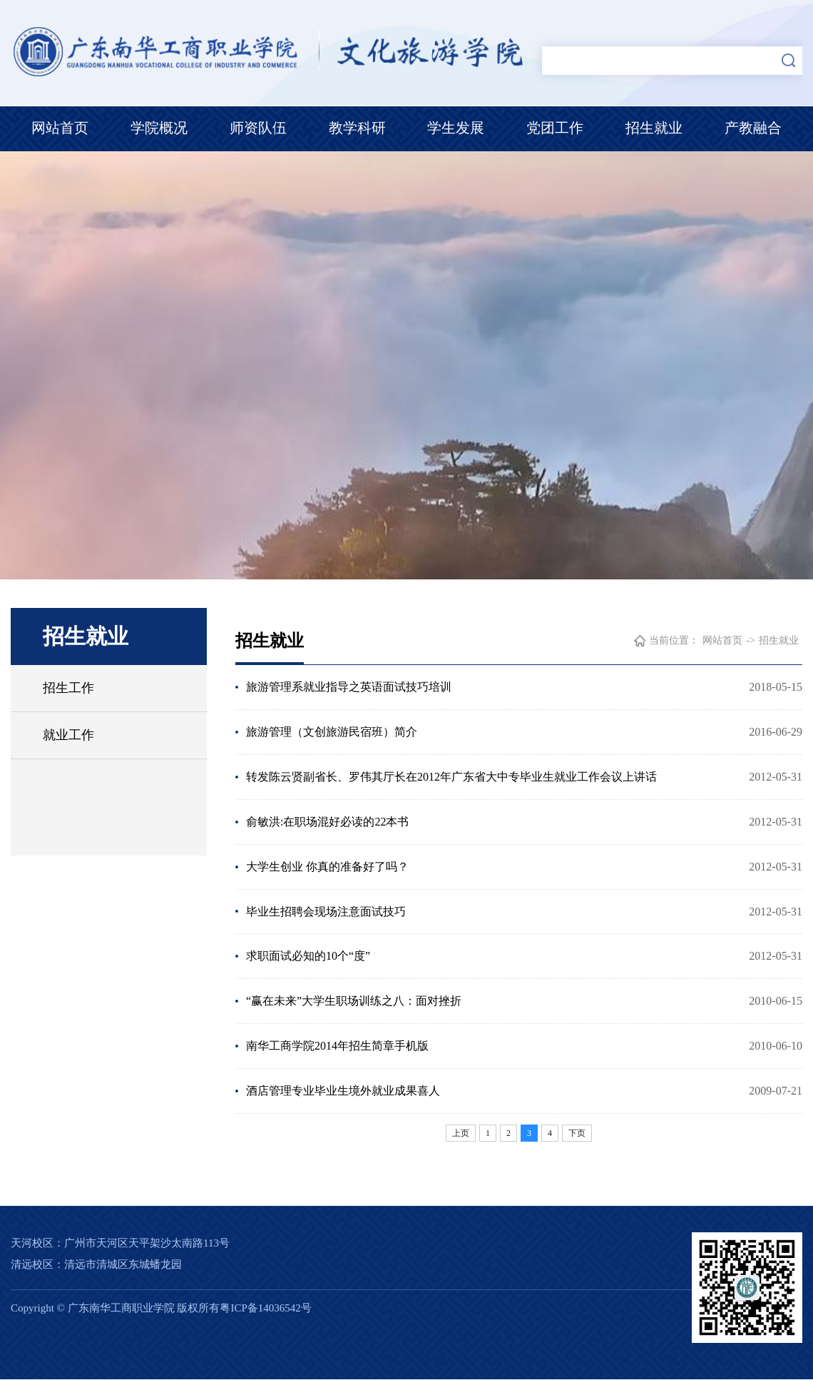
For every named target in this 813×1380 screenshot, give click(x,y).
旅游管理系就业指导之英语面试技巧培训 (348, 687)
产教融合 (753, 128)
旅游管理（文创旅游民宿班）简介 (331, 732)
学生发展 (455, 128)
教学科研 (357, 128)
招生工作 (68, 688)
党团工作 (554, 128)
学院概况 (159, 128)
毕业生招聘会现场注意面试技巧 (326, 911)
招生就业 (653, 128)
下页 (577, 1134)
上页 (460, 1134)
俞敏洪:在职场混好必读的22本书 (327, 822)
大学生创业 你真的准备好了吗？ (327, 867)
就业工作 (68, 735)
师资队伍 (258, 128)
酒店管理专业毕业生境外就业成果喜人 (343, 1091)
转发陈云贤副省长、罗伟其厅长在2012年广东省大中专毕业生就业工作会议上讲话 (451, 777)
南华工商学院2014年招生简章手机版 (337, 1046)
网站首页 (59, 128)
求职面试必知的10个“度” (308, 956)
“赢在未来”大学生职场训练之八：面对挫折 (353, 1001)
